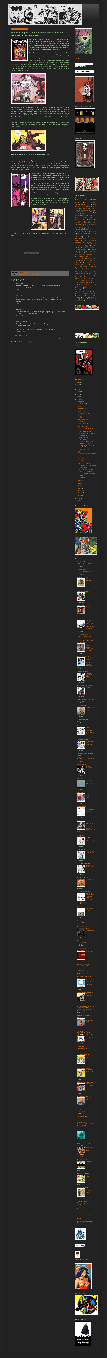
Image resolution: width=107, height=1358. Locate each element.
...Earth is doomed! (83, 449)
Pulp (87, 280)
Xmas (81, 300)
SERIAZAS (89, 1161)
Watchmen (83, 299)
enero (80, 495)
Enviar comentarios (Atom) (26, 342)
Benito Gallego (82, 212)
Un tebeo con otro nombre (85, 1110)
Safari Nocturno (82, 764)
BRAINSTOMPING (82, 569)
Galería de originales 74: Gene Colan (89, 675)
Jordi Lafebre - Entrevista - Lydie (89, 1190)
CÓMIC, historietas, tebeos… (85, 1082)
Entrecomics (81, 941)
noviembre (81, 404)
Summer (92, 289)
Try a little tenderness (84, 463)
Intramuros (80, 970)
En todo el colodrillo (83, 739)
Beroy (90, 212)
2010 (78, 397)
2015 (78, 384)
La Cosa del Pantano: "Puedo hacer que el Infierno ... (86, 442)
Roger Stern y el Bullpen (85, 461)
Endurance (85, 229)
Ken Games (90, 260)
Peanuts (91, 275)
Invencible (90, 258)
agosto (80, 411)
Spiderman (78, 288)
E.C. (86, 227)
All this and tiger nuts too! (85, 992)
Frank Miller (91, 233)
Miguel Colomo (81, 806)
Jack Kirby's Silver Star (84, 431)
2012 (78, 392)
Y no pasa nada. (90, 879)
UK (83, 295)
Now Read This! (82, 562)
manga (89, 268)
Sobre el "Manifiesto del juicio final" (90, 809)
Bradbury (92, 213)
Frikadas (77, 237)
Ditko (80, 228)
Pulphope (80, 921)
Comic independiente (80, 219)
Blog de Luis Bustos (83, 1173)
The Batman (81, 458)
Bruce (17, 295)
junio (79, 483)
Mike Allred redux (83, 426)
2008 (78, 498)
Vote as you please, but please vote (89, 995)
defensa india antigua (83, 1130)
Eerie (79, 229)
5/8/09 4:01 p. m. (20, 290)
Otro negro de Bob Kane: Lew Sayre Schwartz (86, 434)
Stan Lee (90, 288)
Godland (77, 245)
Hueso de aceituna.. (91, 253)
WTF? (76, 300)
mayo (80, 485)
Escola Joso (78, 231)
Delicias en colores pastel (84, 972)
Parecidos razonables (82, 273)
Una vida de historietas (84, 891)
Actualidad (93, 198)
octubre (80, 406)
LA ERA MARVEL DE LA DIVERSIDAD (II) (90, 839)
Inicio (41, 339)
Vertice (85, 297)
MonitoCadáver (81, 1122)
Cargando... (78, 345)
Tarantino (86, 291)
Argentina (83, 208)
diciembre (81, 401)
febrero (80, 493)
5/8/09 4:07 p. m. (20, 304)
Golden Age (85, 246)
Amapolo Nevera (81, 721)
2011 (78, 394)
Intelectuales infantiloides (85, 254)
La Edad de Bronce (90, 262)
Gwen (85, 247)
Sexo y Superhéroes (83, 284)
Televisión (87, 293)
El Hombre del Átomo (84, 456)
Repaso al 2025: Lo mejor (84, 636)
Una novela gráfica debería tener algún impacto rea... (86, 470)
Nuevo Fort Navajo (82, 1116)
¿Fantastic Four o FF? (83, 1111)
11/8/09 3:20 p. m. (21, 331)
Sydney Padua (78, 291)
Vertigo (92, 297)
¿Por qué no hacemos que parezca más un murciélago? (87, 452)
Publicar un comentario (20, 335)
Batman (93, 210)
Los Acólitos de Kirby (83, 1215)
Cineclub (89, 217)
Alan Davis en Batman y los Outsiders (89, 1020)
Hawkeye (92, 247)
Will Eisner (91, 299)
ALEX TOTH (80, 922)
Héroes (94, 249)
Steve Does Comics (83, 591)
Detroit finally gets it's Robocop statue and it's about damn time (90, 647)
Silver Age (88, 286)
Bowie (87, 213)
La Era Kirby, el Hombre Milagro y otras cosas (87, 466)
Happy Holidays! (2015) (83, 965)
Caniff (83, 217)
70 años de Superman (81, 198)
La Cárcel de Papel (82, 634)
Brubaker (77, 215)
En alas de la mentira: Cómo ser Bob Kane (86, 438)
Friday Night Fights (85, 235)
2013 (78, 389)
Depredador (89, 606)
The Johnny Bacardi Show (85, 685)
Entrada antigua (63, 339)
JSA (82, 260)
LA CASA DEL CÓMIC (83, 1068)
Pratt (81, 280)
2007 (78, 501)
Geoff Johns (91, 244)
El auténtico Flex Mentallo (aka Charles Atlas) (86, 446)
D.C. (94, 222)
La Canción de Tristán (83, 863)
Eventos (86, 231)
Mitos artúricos (83, 269)
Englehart (92, 229)
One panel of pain (87, 271)
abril (79, 488)
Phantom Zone (88, 278)
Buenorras (84, 215)
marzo (80, 490)
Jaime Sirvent (20, 321)
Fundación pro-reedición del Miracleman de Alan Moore (85, 238)
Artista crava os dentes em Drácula (90, 1149)
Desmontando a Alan (84, 413)
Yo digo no (80, 836)
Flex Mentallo (81, 233)
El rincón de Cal (82, 1159)
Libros (86, 264)
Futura (85, 240)
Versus (79, 1212)
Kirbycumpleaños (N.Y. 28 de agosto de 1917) (86, 420)
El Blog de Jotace (82, 877)
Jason (76, 260)
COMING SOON (90, 951)
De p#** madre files (89, 226)
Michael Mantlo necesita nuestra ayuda (90, 795)
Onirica (79, 1209)
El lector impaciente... (83, 1054)
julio (79, 480)
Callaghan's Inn (81, 726)
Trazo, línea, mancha (83, 656)
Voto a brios (80, 778)
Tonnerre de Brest (82, 577)
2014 (78, 387)
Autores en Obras (82, 1187)
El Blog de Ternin (82, 927)
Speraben (80, 1218)
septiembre (81, 408)
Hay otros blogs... (81, 249)
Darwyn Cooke (82, 224)
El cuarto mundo (82, 1201)
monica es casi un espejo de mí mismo (90, 709)
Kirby (77, 262)
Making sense (83, 268)
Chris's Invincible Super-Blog (86, 699)
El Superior (80, 1117)
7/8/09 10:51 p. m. (21, 316)
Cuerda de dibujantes (22, 274)
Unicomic (89, 295)
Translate (77, 58)
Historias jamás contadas (85, 251)
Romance (82, 282)
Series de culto (91, 282)
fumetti (85, 236)
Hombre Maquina (79, 253)
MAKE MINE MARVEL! (84, 424)
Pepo (76, 277)
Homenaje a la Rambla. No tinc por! (90, 867)
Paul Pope (83, 275)
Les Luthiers (80, 264)
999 (16, 10)
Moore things (81, 477)
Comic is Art (80, 619)
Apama (88, 206)
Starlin (76, 289)
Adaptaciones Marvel (83, 200)
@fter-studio (81, 605)
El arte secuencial (82, 719)
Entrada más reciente (18, 339)
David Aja (91, 224)
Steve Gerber (84, 290)
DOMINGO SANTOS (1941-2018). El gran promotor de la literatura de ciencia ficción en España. (86, 826)
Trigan (78, 295)
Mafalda (85, 266)
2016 (78, 382)
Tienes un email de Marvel (85, 428)
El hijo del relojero (82, 1096)
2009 (78, 399)
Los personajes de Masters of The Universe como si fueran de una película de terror (85, 758)
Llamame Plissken (82, 671)
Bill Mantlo (78, 214)
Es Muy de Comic (82, 705)
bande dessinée (85, 210)
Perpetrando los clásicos (35, 274)
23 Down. (88, 687)
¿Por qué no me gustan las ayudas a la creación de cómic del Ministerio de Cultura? (85, 662)
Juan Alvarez (81, 849)
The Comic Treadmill (83, 964)
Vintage (77, 299)
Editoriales (93, 228)
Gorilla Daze (80, 1046)
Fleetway (93, 231)
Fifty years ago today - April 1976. (90, 594)
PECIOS (79, 820)
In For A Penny (81, 701)
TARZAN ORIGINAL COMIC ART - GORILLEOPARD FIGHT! (90, 730)
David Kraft (78, 226)
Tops (94, 293)
